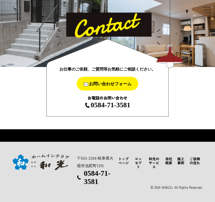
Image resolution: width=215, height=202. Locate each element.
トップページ (123, 160)
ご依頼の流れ (195, 160)
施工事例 (180, 160)
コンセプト (138, 162)
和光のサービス (154, 162)
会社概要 (168, 160)
